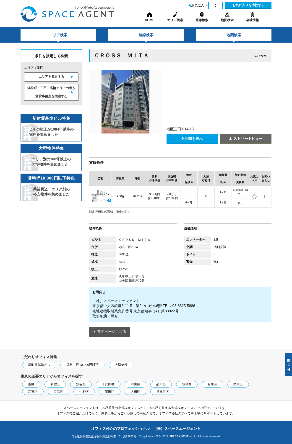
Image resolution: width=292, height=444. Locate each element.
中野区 (84, 391)
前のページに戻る (111, 332)
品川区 (161, 384)
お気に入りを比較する (248, 5)
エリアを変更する (51, 76)
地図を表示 (192, 139)
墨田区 (110, 391)
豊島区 (187, 384)
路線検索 (202, 20)
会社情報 (252, 20)
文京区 (238, 384)
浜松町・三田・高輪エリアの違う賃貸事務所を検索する (51, 92)
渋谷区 (81, 384)
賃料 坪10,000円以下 (82, 365)
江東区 (33, 391)
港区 (31, 384)
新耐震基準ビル (39, 365)
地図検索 (227, 20)
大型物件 (121, 365)
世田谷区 (162, 391)
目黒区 (58, 391)
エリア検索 (175, 20)
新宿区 (55, 384)
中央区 (135, 384)
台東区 (212, 384)
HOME (149, 20)
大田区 (135, 391)
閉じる (288, 364)
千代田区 (108, 384)
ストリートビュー (245, 139)
